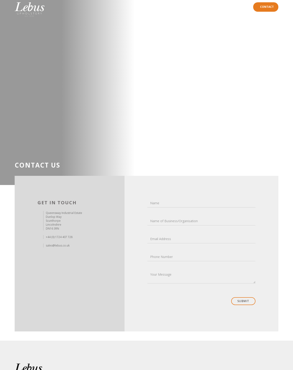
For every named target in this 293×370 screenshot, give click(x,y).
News (244, 7)
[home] (29, 9)
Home (183, 7)
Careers (230, 7)
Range (197, 7)
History (213, 7)
